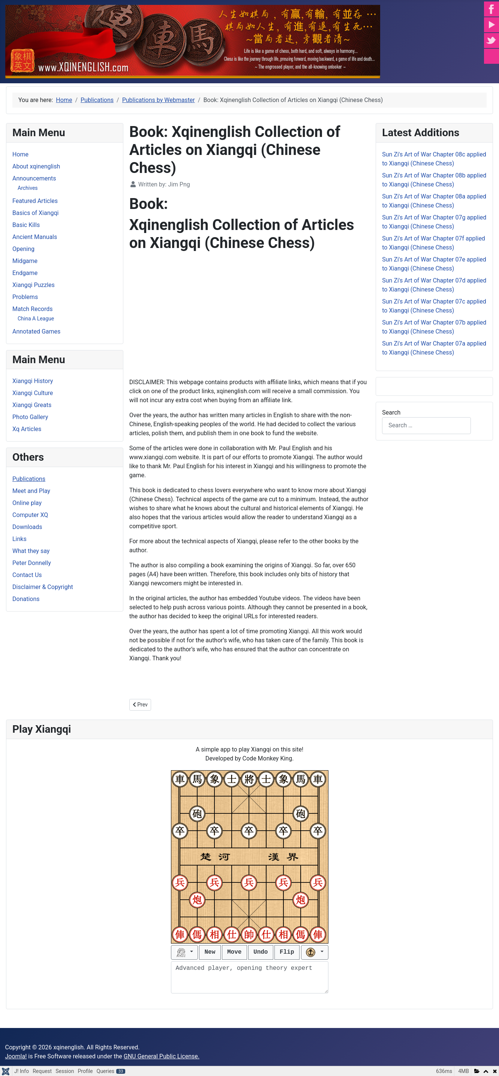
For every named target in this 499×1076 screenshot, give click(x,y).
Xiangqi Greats (31, 405)
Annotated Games (36, 331)
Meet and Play (31, 490)
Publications (28, 478)
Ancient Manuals (34, 236)
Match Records (32, 309)
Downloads (27, 526)
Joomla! (16, 1056)
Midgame (24, 260)
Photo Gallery (30, 417)
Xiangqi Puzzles (33, 285)
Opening (23, 248)
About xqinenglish (36, 166)
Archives (28, 188)
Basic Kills (26, 224)
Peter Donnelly (31, 563)
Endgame (24, 273)
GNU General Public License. (161, 1056)
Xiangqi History (32, 381)
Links (19, 539)
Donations (26, 599)
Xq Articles (26, 429)
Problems (25, 297)
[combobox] (426, 425)
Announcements (34, 178)
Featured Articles (35, 200)
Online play (27, 502)
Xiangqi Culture (32, 393)
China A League (36, 319)
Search (391, 412)
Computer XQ (30, 514)
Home (20, 154)
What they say (30, 551)
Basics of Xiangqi (35, 212)
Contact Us (27, 575)
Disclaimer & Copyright (42, 587)
